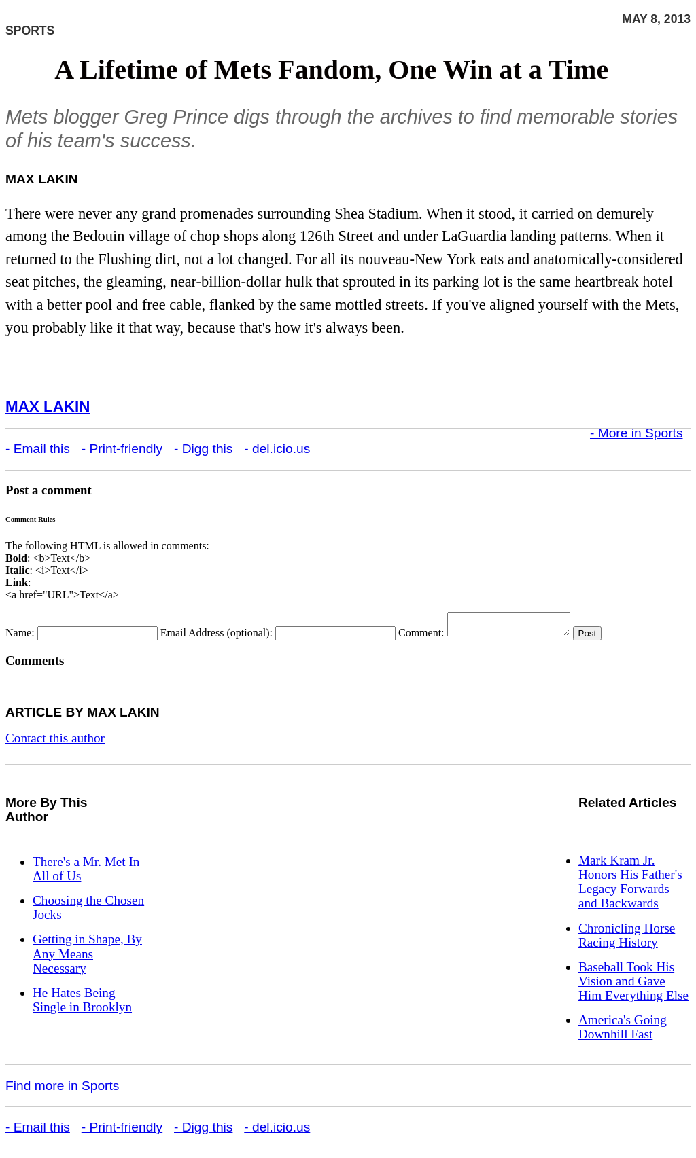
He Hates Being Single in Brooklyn (82, 1004)
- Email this (37, 448)
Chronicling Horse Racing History (626, 939)
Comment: (421, 637)
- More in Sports (636, 433)
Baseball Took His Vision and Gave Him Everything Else (633, 985)
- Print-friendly (122, 448)
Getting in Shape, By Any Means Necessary (87, 957)
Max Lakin (47, 406)
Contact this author (55, 742)
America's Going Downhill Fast (622, 1031)
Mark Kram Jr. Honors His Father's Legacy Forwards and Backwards (630, 885)
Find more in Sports (62, 1090)
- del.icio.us (277, 448)
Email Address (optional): (216, 637)
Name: (20, 637)
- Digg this (203, 448)
